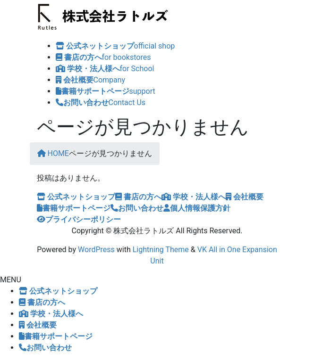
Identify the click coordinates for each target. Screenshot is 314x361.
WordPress (96, 249)
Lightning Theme (161, 249)
